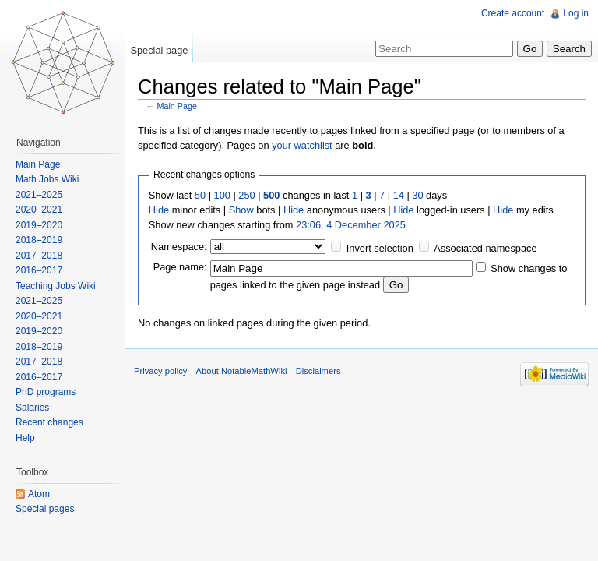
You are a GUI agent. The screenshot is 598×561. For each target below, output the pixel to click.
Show (241, 210)
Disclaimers (318, 371)
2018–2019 (39, 240)
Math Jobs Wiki (47, 179)
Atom (39, 494)
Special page (159, 50)
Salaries (32, 407)
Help (25, 437)
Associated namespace (485, 248)
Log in (576, 13)
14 (398, 195)
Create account (512, 13)
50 (200, 195)
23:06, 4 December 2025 (351, 225)
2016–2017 (39, 270)
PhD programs (46, 391)
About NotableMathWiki (241, 371)
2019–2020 (39, 225)
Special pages (45, 508)
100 (222, 195)
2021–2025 (39, 194)
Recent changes (49, 422)
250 (246, 195)
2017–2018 (39, 255)
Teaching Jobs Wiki (56, 285)
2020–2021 (39, 209)
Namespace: (179, 246)
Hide (159, 210)
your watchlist (302, 145)
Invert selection (379, 248)
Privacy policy (160, 371)
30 (417, 195)
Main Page (177, 106)
